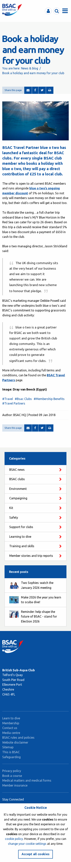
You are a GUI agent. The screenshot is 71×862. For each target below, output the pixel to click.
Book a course (12, 775)
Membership (10, 723)
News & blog (29, 68)
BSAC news (17, 469)
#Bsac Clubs (23, 399)
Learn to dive (11, 718)
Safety (13, 517)
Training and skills (21, 546)
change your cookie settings (27, 843)
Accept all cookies (36, 854)
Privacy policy (11, 771)
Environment (18, 488)
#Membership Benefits (49, 399)
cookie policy (14, 838)
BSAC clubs (17, 479)
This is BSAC (11, 752)
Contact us (9, 728)
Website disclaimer (15, 742)
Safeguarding (11, 757)
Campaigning (18, 498)
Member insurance (14, 785)
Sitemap (7, 747)
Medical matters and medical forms (26, 780)
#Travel (7, 399)
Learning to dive (20, 536)
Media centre (11, 732)
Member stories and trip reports (31, 555)
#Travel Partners (13, 403)
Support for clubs (21, 527)
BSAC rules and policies (18, 737)
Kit (11, 508)
